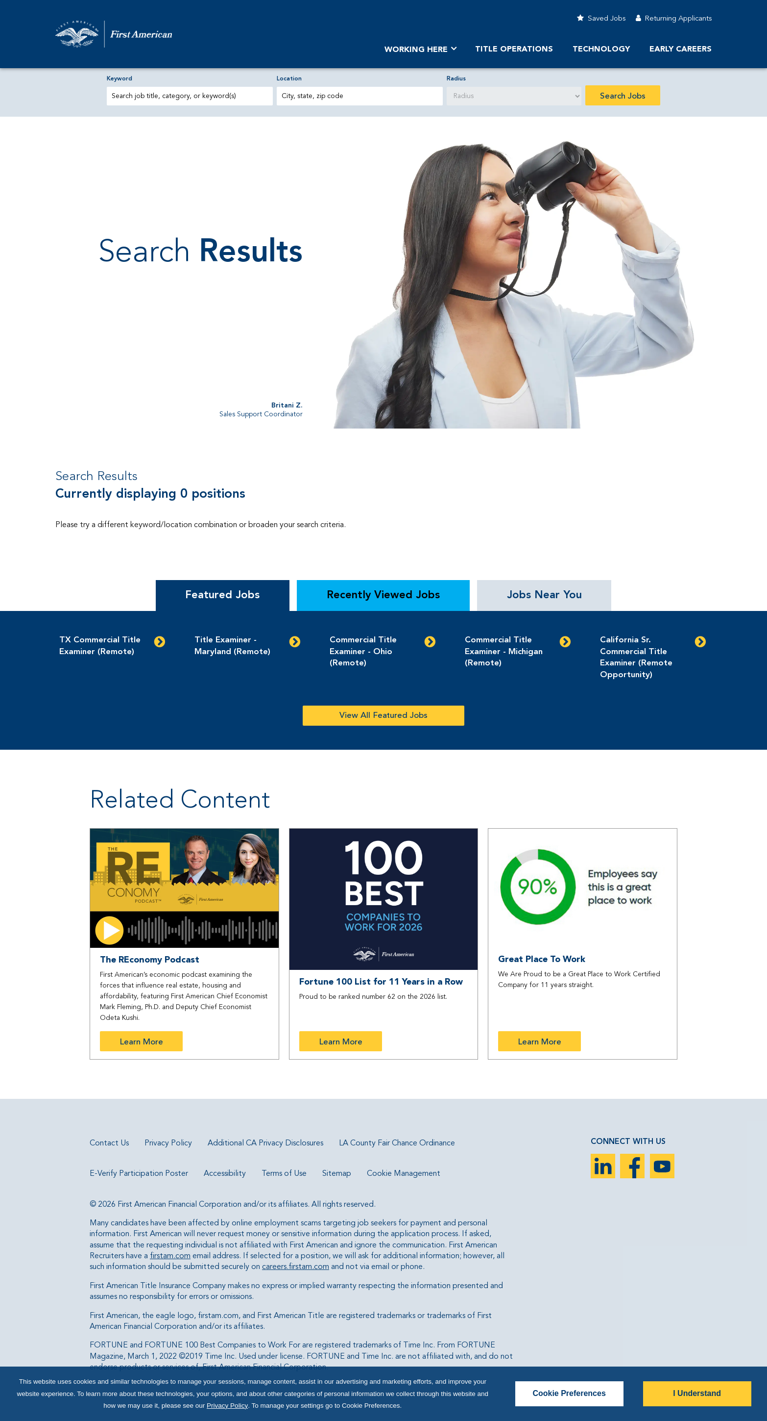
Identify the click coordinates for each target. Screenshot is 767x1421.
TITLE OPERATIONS (514, 49)
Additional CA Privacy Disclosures (265, 1143)
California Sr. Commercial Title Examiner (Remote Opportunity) (636, 657)
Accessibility (225, 1174)
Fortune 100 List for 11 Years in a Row (381, 982)
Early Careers (680, 49)
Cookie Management (403, 1174)
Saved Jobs (606, 19)
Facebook (632, 1166)
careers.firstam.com (295, 1267)
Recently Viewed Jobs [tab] (383, 595)
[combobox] (360, 96)
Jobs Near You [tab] (544, 595)
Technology (601, 49)
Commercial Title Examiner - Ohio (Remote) (363, 652)
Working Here (416, 50)
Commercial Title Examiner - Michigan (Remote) (504, 652)
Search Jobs (623, 96)
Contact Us (109, 1143)
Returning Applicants (678, 19)
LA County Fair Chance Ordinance (397, 1143)
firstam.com (170, 1256)
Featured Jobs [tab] (222, 595)
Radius (456, 79)
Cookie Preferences (568, 1394)
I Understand (697, 1394)
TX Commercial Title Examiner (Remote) (100, 646)
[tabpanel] (383, 680)
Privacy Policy (168, 1143)
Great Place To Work (541, 959)
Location (289, 79)
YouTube (662, 1166)
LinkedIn (603, 1166)
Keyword (119, 79)
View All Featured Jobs (383, 715)
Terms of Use (284, 1174)
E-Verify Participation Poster (139, 1174)
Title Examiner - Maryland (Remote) (232, 646)
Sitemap (336, 1174)
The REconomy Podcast (149, 960)
